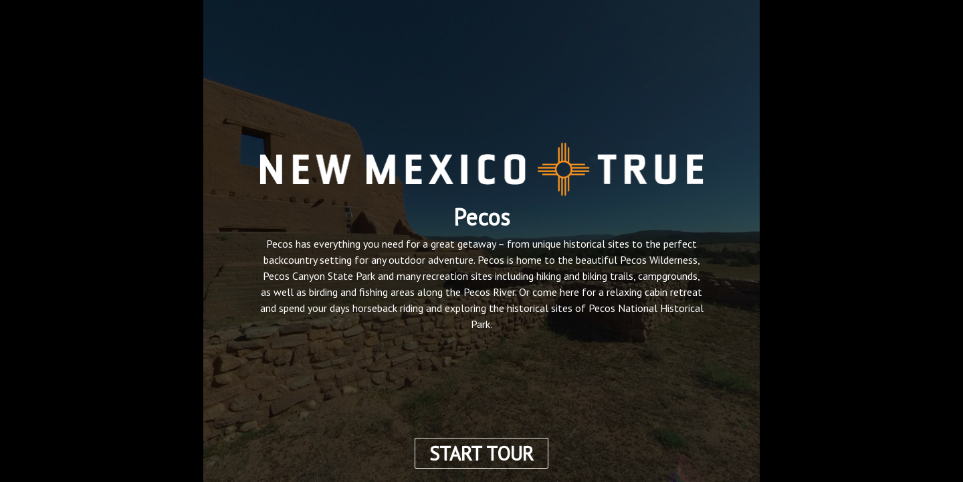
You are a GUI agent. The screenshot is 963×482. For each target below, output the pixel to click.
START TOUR (481, 453)
